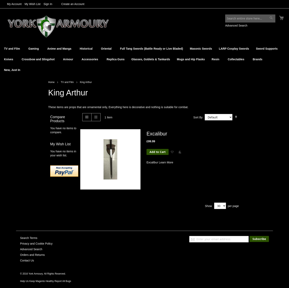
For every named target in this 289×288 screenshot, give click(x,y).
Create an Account (72, 4)
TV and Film (67, 82)
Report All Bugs (62, 281)
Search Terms (28, 238)
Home (51, 82)
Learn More (166, 163)
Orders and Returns (32, 254)
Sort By (198, 117)
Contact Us (27, 260)
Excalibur (157, 134)
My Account (14, 4)
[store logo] (55, 26)
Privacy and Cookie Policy (36, 243)
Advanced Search (236, 25)
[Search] (271, 17)
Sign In (48, 4)
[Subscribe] (259, 239)
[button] (172, 152)
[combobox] (250, 18)
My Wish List (32, 4)
